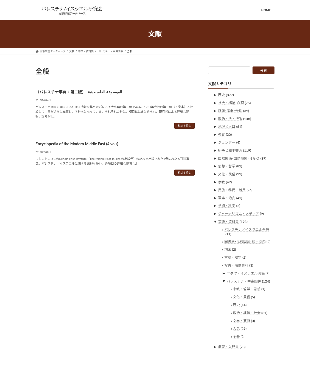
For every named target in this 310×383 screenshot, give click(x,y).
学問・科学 (227, 206)
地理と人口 (227, 126)
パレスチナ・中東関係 (244, 281)
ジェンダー (227, 142)
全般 (236, 336)
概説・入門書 (228, 347)
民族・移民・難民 (232, 190)
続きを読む (184, 125)
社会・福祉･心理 (231, 103)
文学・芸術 (241, 320)
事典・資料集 (228, 221)
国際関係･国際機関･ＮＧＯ (239, 158)
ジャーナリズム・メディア (238, 214)
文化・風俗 (241, 297)
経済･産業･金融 (230, 110)
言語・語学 (233, 257)
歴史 (221, 95)
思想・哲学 (227, 166)
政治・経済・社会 (246, 312)
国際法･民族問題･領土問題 (245, 241)
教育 (221, 134)
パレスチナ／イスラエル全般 (246, 229)
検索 (263, 70)
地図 (227, 249)
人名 (236, 328)
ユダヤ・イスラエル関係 (246, 273)
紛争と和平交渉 (230, 150)
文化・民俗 (227, 174)
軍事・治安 (227, 198)
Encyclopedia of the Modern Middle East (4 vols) (77, 143)
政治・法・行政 (230, 118)
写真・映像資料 (236, 265)
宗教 (221, 182)
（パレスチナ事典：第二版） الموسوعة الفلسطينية (79, 92)
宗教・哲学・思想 (246, 289)
